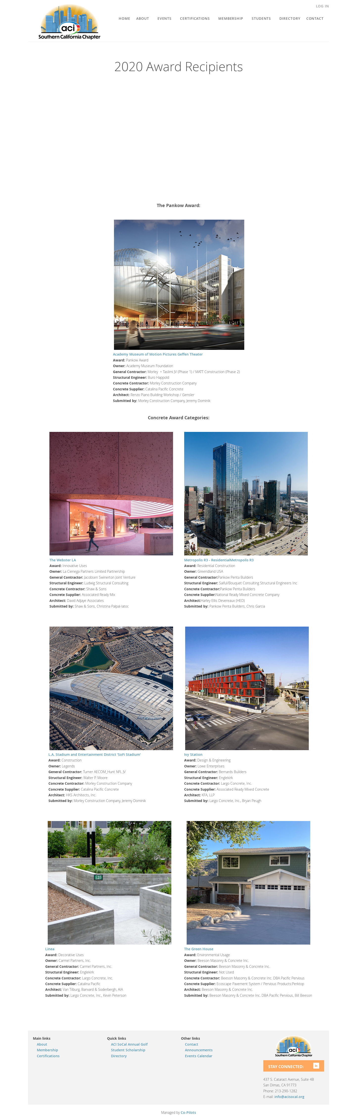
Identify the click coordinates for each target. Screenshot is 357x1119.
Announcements (199, 1050)
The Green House (198, 949)
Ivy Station (193, 754)
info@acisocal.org (289, 1096)
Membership (47, 1050)
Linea (49, 949)
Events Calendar (198, 1056)
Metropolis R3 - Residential (207, 560)
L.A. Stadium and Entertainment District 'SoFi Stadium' (94, 754)
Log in (322, 6)
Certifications (48, 1056)
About (42, 1044)
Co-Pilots (188, 1112)
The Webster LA (62, 560)
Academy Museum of (130, 354)
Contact (191, 1044)
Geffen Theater (190, 354)
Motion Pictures (163, 354)
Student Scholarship (128, 1050)
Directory (119, 1056)
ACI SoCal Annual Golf (129, 1044)
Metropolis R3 (242, 560)
